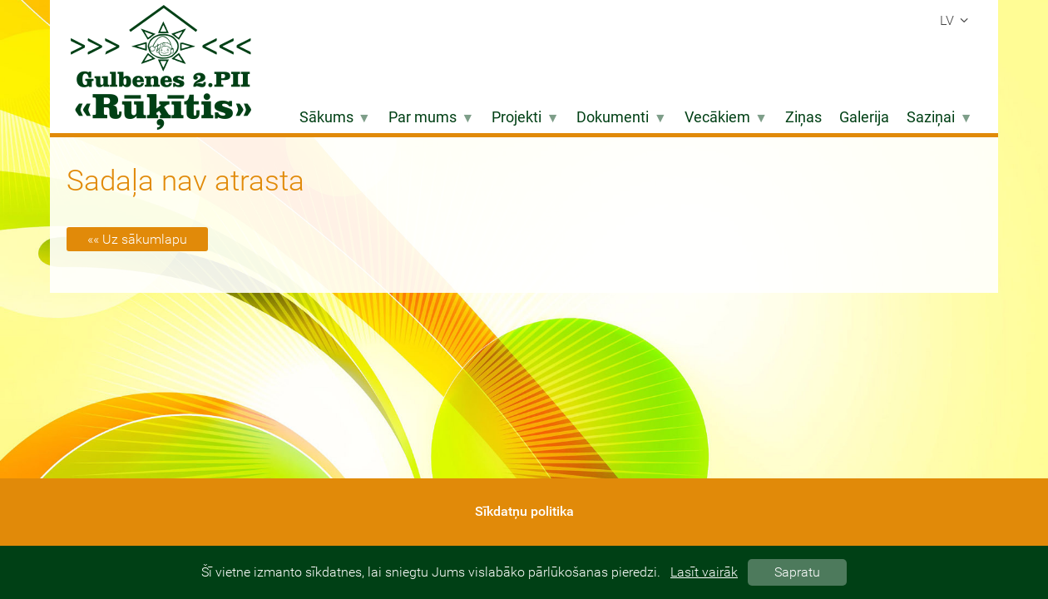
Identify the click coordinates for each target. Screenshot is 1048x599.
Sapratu (797, 572)
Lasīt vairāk (704, 572)
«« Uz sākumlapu (137, 239)
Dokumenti (621, 117)
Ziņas (803, 117)
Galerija (864, 117)
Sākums (335, 117)
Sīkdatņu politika (524, 511)
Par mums (431, 117)
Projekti (525, 117)
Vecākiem (726, 117)
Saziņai (939, 117)
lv (956, 20)
